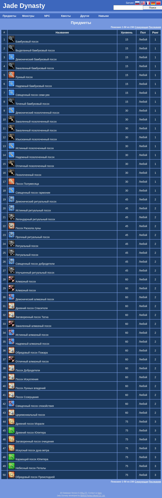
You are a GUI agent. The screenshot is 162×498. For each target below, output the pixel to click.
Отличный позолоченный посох (31, 166)
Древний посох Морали (26, 423)
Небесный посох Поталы (27, 468)
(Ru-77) (84, 493)
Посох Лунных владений (27, 388)
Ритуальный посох (23, 245)
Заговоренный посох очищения (31, 441)
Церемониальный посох (26, 414)
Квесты (66, 15)
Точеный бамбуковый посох (29, 103)
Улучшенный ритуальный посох (31, 272)
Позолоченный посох (24, 174)
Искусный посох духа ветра (28, 450)
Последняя (155, 27)
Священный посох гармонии (29, 192)
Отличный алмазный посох (28, 361)
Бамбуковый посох (23, 41)
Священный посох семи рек (29, 94)
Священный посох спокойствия (31, 405)
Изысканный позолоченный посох (32, 139)
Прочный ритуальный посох (29, 237)
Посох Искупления (23, 379)
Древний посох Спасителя (28, 308)
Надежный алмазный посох (28, 343)
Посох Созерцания (23, 397)
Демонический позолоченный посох (33, 112)
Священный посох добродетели (31, 263)
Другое (84, 15)
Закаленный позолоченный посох (32, 121)
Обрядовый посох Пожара (28, 352)
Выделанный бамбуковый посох (31, 50)
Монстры (28, 15)
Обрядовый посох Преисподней (31, 477)
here (100, 493)
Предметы (9, 15)
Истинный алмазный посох (28, 334)
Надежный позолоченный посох (31, 157)
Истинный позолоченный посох (31, 148)
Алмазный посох (22, 281)
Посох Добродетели (24, 370)
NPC (47, 15)
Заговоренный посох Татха (28, 317)
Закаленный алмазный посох (29, 325)
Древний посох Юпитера (27, 432)
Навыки (104, 15)
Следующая (141, 27)
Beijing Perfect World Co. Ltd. (92, 496)
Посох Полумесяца (23, 183)
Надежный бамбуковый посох (30, 86)
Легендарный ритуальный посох (31, 219)
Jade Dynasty (24, 5)
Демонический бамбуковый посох (32, 59)
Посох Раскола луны (24, 228)
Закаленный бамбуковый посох (31, 68)
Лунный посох (20, 77)
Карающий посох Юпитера (28, 459)
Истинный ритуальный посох (29, 210)
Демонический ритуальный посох (32, 201)
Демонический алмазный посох (31, 299)
